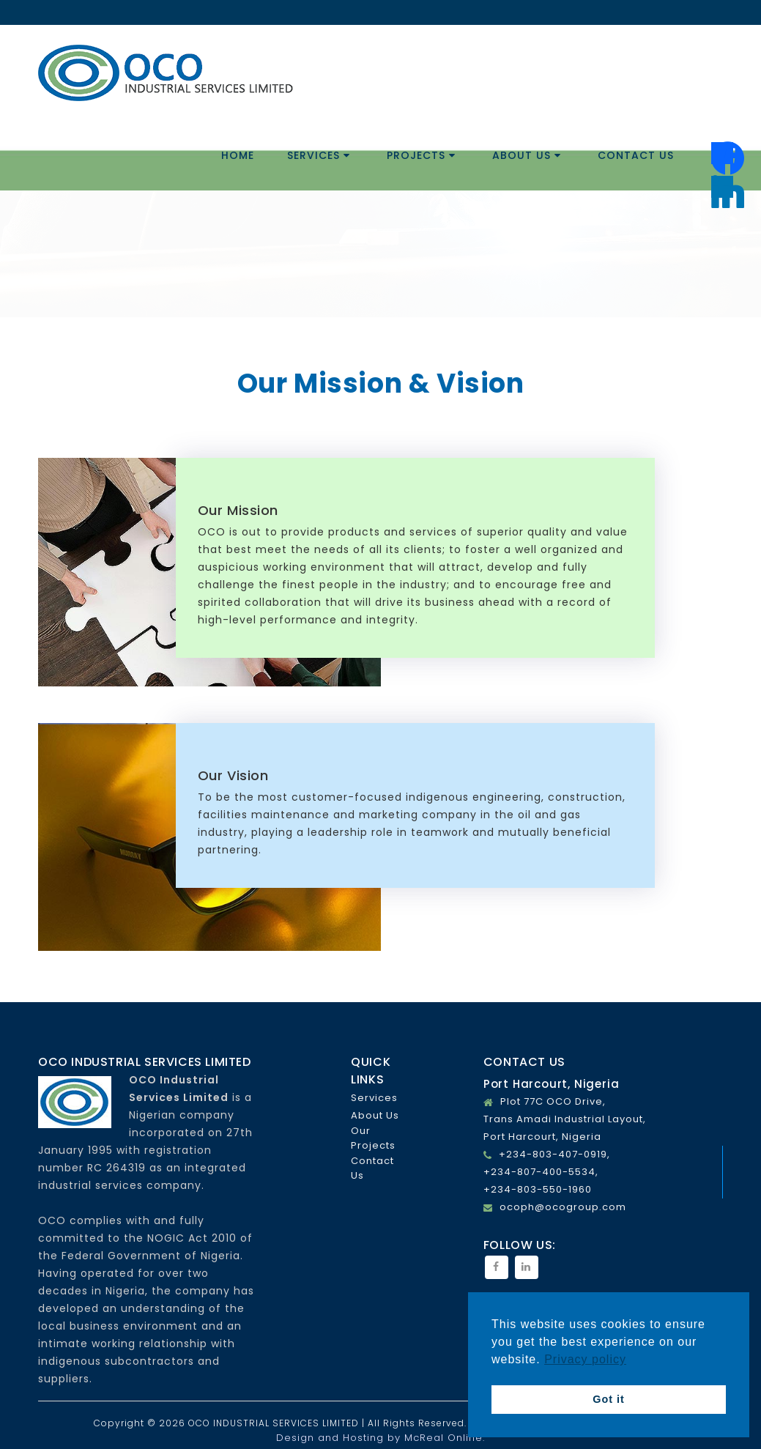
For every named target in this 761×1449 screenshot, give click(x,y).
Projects (421, 155)
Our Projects (373, 1138)
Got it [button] (609, 1399)
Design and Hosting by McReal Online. (380, 1438)
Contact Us (636, 155)
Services (318, 155)
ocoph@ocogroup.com (563, 1207)
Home (237, 155)
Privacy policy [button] (585, 1359)
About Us (526, 155)
